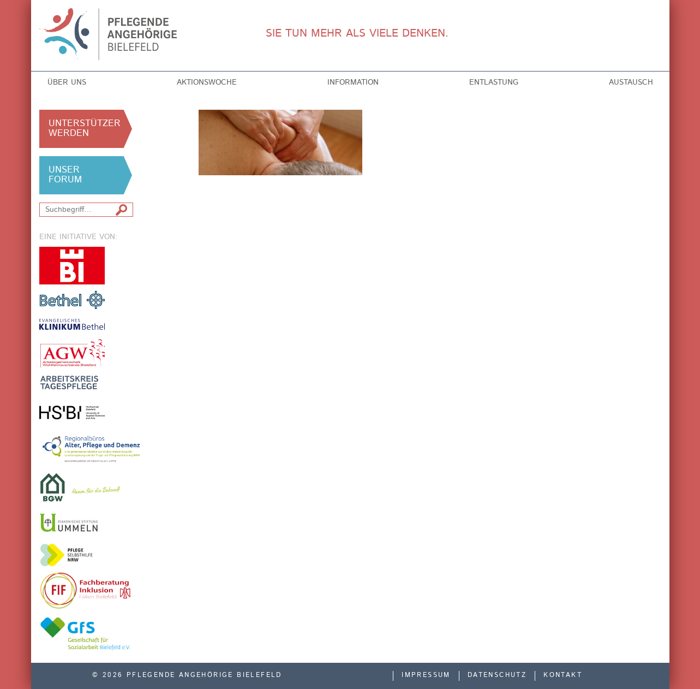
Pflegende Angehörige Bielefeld (111, 34)
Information (353, 82)
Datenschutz (497, 675)
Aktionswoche (207, 82)
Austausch (631, 82)
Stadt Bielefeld (72, 265)
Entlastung (493, 82)
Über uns (66, 82)
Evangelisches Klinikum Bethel (72, 324)
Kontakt (562, 675)
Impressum (426, 675)
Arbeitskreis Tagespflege (72, 382)
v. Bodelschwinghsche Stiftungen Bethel (72, 299)
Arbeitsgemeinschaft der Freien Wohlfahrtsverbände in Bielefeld (72, 353)
